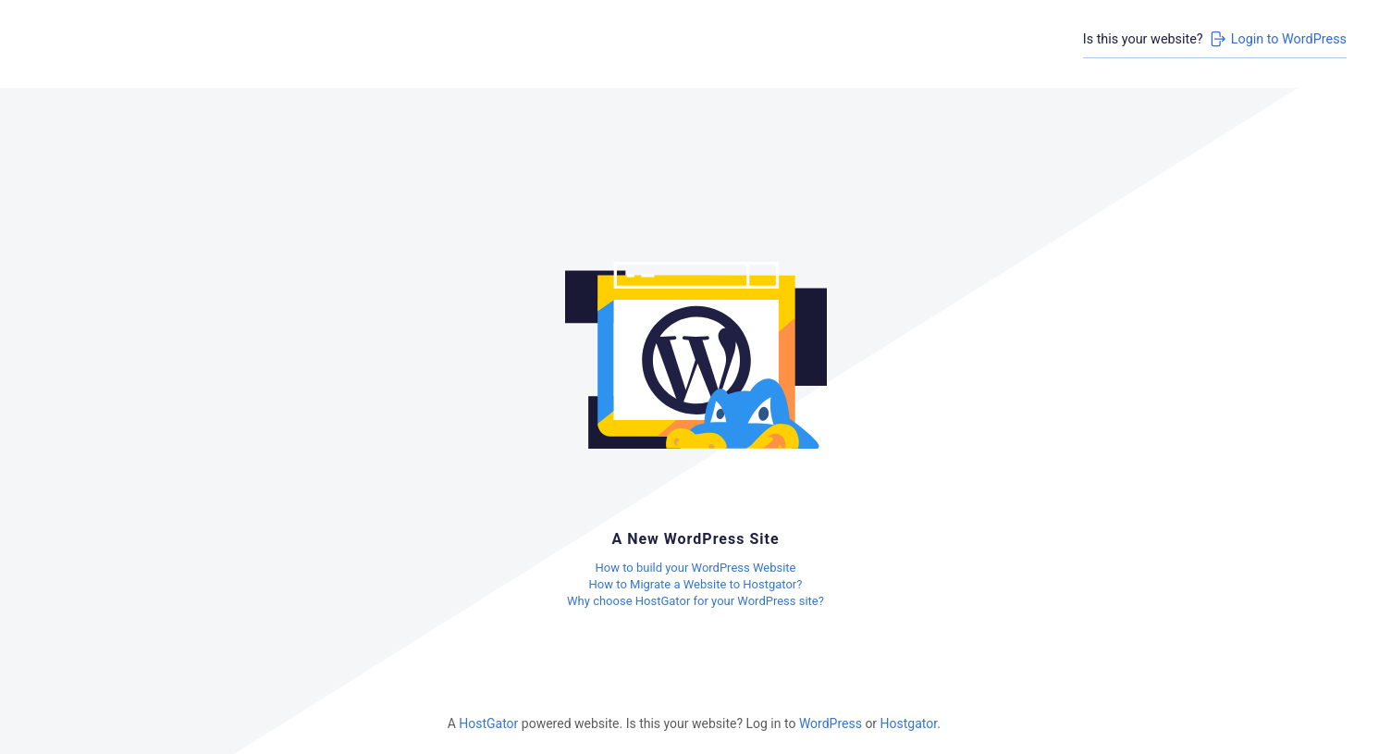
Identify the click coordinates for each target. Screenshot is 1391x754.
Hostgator (909, 723)
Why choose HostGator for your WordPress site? (695, 601)
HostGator (488, 723)
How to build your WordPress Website (695, 568)
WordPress (830, 723)
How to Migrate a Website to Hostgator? (696, 584)
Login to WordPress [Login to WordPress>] (1277, 39)
